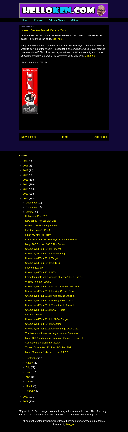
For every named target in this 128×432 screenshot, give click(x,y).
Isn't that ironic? (33, 314)
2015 (26, 179)
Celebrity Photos (57, 20)
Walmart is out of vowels (38, 281)
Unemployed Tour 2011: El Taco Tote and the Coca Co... (55, 286)
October (30, 212)
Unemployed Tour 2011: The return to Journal (49, 305)
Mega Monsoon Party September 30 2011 (47, 352)
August (30, 362)
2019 (26, 161)
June (29, 372)
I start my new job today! (38, 234)
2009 (26, 401)
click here (57, 38)
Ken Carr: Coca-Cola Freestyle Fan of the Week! (51, 239)
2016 (26, 175)
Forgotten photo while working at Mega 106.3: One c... (54, 277)
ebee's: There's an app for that (41, 225)
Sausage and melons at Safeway (42, 342)
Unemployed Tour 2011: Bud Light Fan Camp (49, 300)
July (28, 367)
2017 (26, 170)
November (32, 207)
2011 (26, 198)
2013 (26, 189)
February (31, 390)
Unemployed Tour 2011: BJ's (40, 272)
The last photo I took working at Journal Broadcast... (53, 333)
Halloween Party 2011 (37, 216)
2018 (26, 165)
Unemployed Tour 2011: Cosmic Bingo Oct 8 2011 (51, 328)
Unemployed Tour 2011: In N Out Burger (46, 319)
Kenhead (38, 20)
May (28, 376)
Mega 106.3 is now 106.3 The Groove (45, 244)
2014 (26, 184)
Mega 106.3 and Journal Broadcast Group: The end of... (55, 338)
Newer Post (28, 136)
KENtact (74, 20)
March (29, 386)
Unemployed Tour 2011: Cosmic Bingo (45, 253)
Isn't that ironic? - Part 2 (37, 230)
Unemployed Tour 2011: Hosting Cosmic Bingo (50, 291)
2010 (26, 396)
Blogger (70, 424)
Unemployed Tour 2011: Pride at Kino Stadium (49, 295)
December (32, 202)
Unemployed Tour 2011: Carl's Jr (42, 263)
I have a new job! (34, 267)
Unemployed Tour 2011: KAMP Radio (45, 310)
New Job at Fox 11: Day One (40, 220)
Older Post (100, 136)
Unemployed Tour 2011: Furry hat (43, 249)
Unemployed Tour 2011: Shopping (43, 324)
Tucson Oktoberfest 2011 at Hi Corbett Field (48, 347)
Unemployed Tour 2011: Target (41, 258)
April (28, 381)
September (32, 358)
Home (25, 20)
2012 (26, 193)
